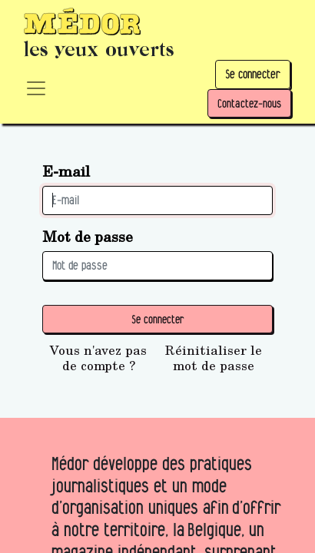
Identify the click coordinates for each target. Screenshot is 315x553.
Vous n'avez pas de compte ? (98, 358)
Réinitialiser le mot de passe (213, 358)
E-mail (66, 171)
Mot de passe (87, 236)
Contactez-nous (249, 103)
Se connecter (252, 74)
